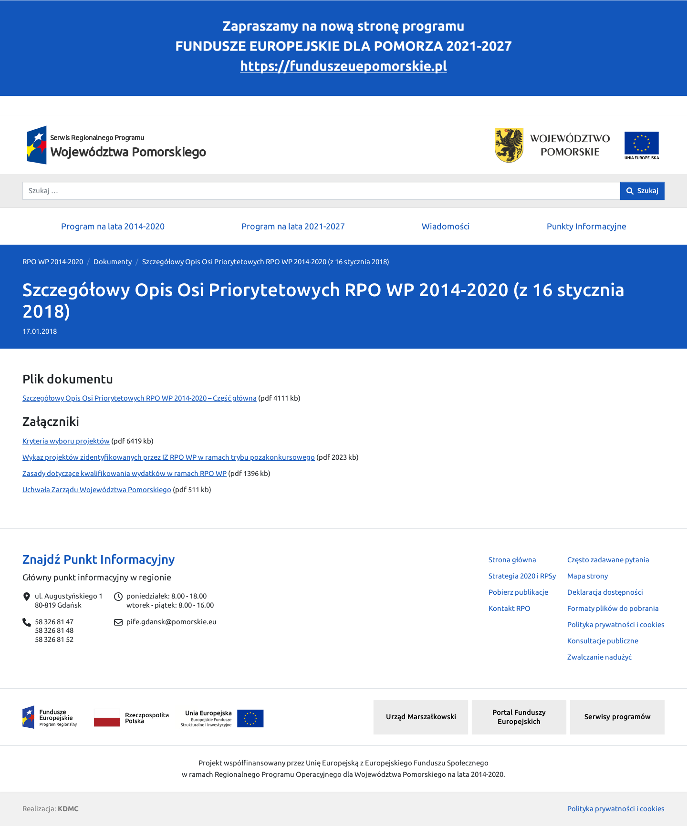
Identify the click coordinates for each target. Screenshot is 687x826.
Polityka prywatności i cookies (616, 624)
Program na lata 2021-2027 (293, 226)
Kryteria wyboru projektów (66, 441)
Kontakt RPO (510, 608)
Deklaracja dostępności (605, 592)
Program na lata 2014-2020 (113, 226)
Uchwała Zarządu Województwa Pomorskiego (96, 489)
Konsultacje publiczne (602, 641)
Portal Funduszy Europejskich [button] (519, 716)
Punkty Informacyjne (586, 226)
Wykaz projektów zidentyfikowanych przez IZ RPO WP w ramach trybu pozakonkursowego (168, 457)
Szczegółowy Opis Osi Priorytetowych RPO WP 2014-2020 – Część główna (139, 398)
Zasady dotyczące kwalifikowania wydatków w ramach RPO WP (124, 473)
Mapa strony (587, 576)
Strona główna (512, 560)
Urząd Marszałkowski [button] (421, 716)
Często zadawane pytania (608, 560)
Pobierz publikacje (518, 592)
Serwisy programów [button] (617, 716)
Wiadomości (446, 226)
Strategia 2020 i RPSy (522, 576)
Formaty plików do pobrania (613, 608)
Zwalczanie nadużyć (599, 657)
